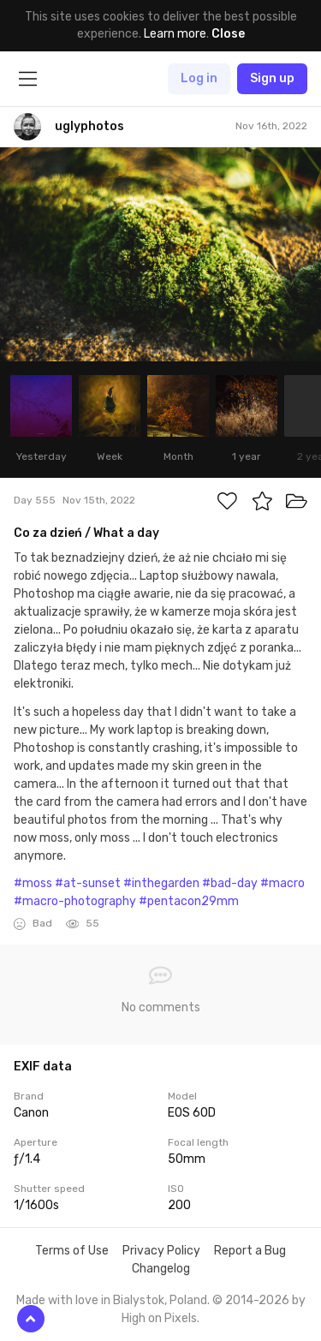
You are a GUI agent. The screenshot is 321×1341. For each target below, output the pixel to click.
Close (228, 34)
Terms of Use (72, 1250)
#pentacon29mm (189, 901)
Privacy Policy (161, 1250)
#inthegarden (161, 883)
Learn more (175, 34)
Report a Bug (250, 1250)
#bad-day (230, 883)
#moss (33, 883)
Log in (199, 78)
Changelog (161, 1268)
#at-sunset (88, 883)
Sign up (272, 78)
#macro (282, 883)
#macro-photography (75, 901)
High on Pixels (159, 1318)
